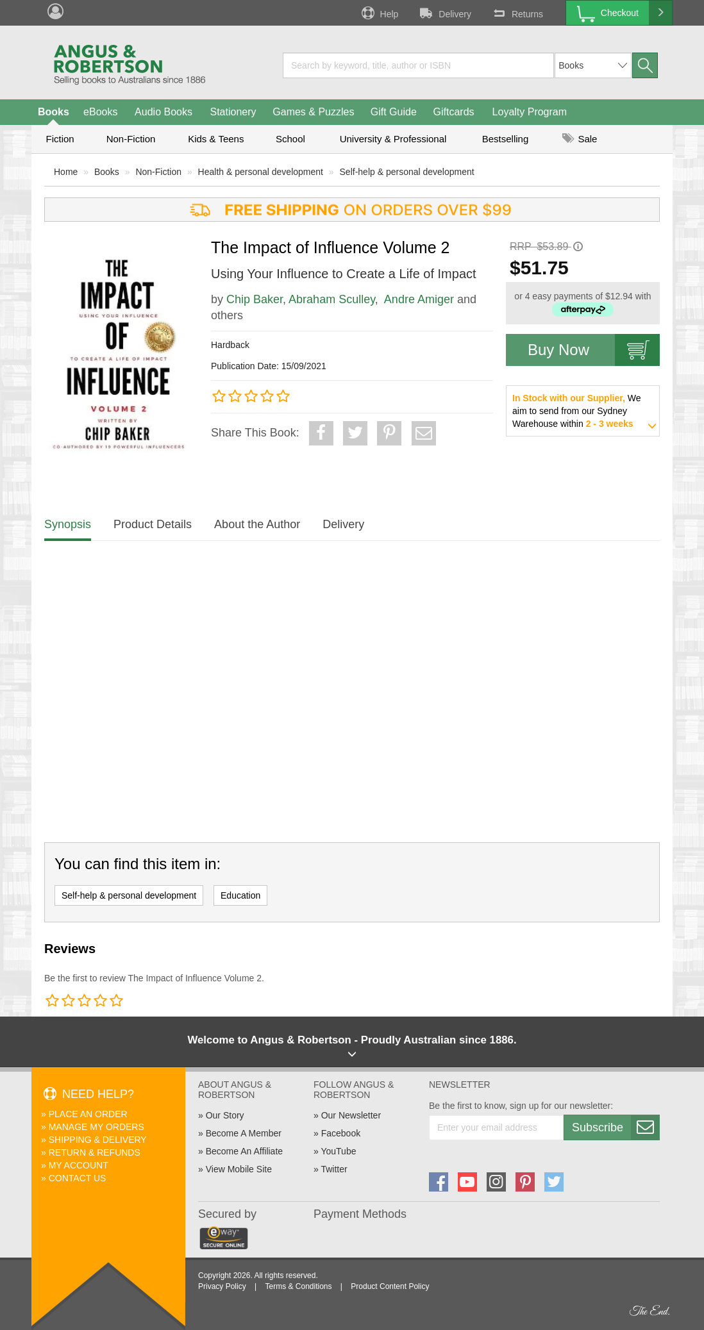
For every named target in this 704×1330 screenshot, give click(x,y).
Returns (516, 13)
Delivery (444, 13)
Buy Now (594, 350)
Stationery (233, 111)
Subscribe (615, 1127)
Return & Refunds (94, 1152)
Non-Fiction (131, 138)
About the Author (257, 524)
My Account (78, 1165)
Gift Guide (394, 111)
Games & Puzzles (313, 111)
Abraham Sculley (332, 299)
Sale (579, 138)
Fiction (60, 138)
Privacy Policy (222, 1286)
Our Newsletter (351, 1115)
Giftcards (453, 111)
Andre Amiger (419, 299)
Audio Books (163, 111)
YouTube (338, 1151)
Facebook (340, 1133)
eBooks (100, 111)
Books (53, 111)
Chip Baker (254, 299)
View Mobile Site (239, 1169)
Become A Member (243, 1133)
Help (379, 13)
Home (66, 172)
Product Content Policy (390, 1286)
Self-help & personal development (407, 172)
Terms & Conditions (298, 1286)
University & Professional (393, 138)
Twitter (334, 1169)
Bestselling (505, 138)
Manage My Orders (96, 1127)
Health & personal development (260, 172)
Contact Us (77, 1178)
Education (240, 895)
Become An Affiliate (244, 1151)
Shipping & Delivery (98, 1140)
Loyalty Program (529, 111)
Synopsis (67, 524)
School (290, 138)
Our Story (225, 1115)
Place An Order (88, 1114)
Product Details (152, 524)
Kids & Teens (216, 138)
